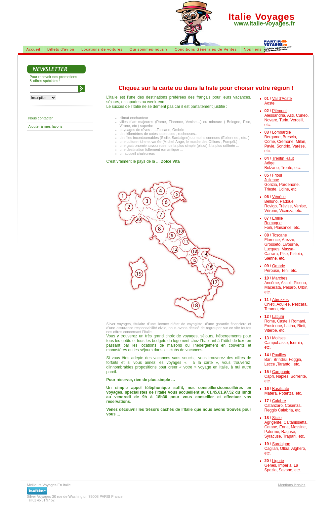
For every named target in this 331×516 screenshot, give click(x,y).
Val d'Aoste (282, 98)
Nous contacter (40, 118)
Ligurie (278, 460)
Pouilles (279, 355)
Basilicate (280, 388)
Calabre (279, 401)
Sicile (277, 417)
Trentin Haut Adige (279, 160)
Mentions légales (292, 485)
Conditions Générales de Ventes (206, 49)
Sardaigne (281, 444)
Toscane (279, 235)
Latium (278, 316)
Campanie (281, 371)
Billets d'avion (60, 49)
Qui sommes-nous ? (149, 49)
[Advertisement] (98, 16)
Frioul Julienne (273, 177)
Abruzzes (280, 299)
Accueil (33, 49)
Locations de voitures (102, 49)
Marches (279, 278)
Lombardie (281, 132)
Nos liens (253, 49)
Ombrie (278, 266)
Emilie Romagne (274, 220)
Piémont (279, 110)
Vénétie (279, 196)
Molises (279, 338)
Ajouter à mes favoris (45, 126)
